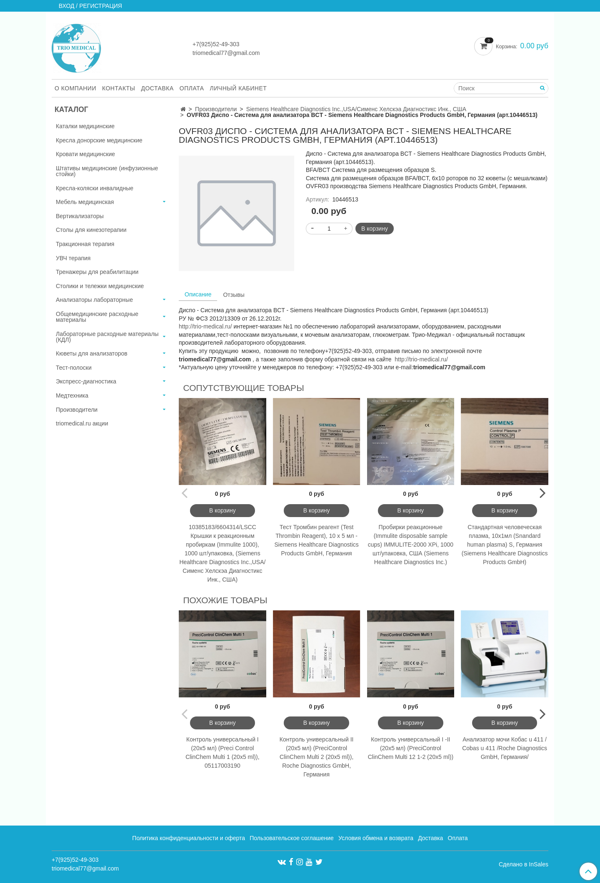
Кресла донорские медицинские (99, 140)
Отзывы (233, 294)
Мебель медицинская (85, 202)
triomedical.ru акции (82, 423)
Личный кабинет (238, 88)
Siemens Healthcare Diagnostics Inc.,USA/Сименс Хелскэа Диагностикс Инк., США (356, 109)
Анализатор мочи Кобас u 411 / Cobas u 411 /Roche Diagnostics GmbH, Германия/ (504, 748)
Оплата (192, 88)
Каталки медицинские (85, 126)
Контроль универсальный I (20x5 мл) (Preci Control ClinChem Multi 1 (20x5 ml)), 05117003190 (222, 752)
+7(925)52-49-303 (215, 44)
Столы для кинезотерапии (91, 229)
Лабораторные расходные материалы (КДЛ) (107, 337)
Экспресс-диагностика (86, 381)
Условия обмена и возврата (375, 838)
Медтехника (72, 395)
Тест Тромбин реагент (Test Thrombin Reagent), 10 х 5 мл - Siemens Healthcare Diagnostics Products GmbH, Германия (316, 540)
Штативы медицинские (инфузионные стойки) (107, 171)
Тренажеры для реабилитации (97, 272)
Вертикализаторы (80, 216)
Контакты (118, 88)
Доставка (157, 88)
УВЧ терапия (73, 258)
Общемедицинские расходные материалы (97, 317)
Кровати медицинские (85, 154)
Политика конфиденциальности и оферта (188, 838)
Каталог (71, 109)
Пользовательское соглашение (292, 838)
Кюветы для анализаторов (92, 353)
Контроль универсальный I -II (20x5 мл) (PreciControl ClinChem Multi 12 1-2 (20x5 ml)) (410, 748)
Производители (216, 109)
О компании (75, 88)
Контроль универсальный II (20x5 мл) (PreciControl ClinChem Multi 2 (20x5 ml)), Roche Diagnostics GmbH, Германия (317, 757)
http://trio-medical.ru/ (205, 326)
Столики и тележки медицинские (100, 286)
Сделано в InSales (523, 864)
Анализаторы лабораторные (94, 299)
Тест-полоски (74, 367)
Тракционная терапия (85, 244)
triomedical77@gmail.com (226, 53)
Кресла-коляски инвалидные (94, 188)
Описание (198, 294)
